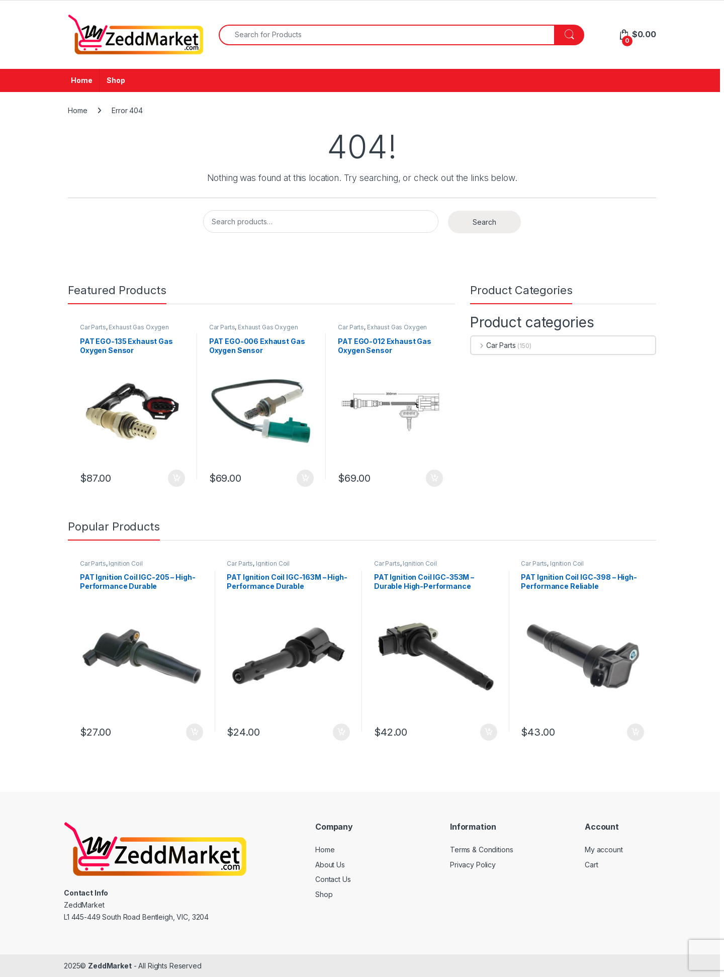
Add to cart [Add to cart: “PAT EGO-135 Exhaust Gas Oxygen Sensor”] (176, 478)
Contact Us (333, 879)
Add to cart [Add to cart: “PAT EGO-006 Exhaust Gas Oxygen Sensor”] (305, 478)
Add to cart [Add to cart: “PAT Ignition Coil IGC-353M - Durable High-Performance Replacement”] (488, 732)
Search (484, 222)
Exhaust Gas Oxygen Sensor (124, 330)
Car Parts (93, 327)
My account (604, 849)
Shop (116, 80)
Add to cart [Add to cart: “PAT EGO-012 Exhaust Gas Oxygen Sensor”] (434, 478)
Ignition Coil (125, 563)
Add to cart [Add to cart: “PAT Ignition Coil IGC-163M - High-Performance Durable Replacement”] (341, 732)
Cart (591, 864)
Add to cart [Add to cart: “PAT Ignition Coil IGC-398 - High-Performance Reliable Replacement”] (635, 732)
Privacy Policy (473, 864)
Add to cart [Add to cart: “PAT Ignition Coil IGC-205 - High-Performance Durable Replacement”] (194, 732)
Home (81, 80)
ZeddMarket (110, 965)
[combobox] (387, 35)
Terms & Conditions (481, 849)
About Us (330, 864)
